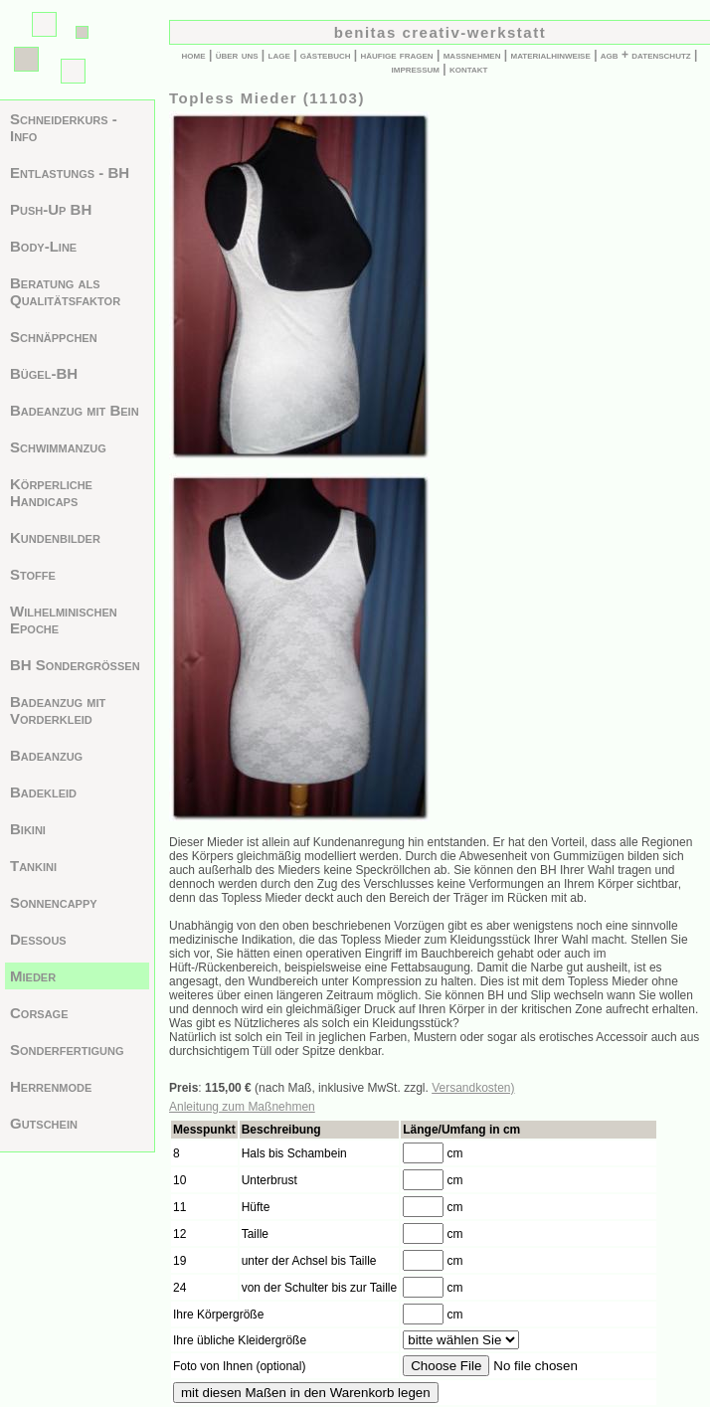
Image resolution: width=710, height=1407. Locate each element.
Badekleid (43, 792)
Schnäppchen (53, 336)
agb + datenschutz (646, 55)
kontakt (468, 69)
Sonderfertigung (67, 1049)
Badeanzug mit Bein (74, 410)
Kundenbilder (55, 537)
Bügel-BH (44, 373)
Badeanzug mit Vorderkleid (57, 710)
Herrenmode (50, 1086)
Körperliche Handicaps (51, 492)
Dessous (38, 939)
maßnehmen (472, 55)
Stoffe (33, 574)
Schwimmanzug (58, 447)
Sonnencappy (53, 902)
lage (279, 55)
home (194, 55)
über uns (237, 55)
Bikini (28, 828)
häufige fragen (397, 55)
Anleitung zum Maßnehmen (242, 1107)
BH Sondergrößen (75, 664)
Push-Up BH (50, 209)
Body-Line (43, 246)
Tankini (33, 865)
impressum (416, 69)
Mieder (33, 975)
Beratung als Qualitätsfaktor (65, 291)
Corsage (39, 1012)
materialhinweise (551, 55)
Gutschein (44, 1123)
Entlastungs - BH (69, 172)
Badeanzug (46, 755)
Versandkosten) (473, 1088)
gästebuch (325, 55)
